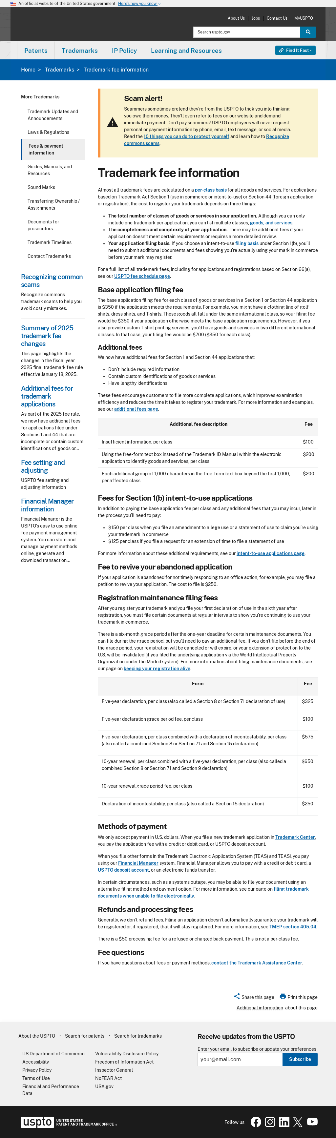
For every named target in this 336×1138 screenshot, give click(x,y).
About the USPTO (36, 1036)
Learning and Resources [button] (186, 50)
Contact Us (277, 18)
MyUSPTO (303, 18)
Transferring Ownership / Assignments (54, 204)
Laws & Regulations (48, 132)
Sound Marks (41, 187)
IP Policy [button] (124, 50)
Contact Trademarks (49, 256)
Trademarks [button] (80, 50)
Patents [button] (36, 50)
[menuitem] (36, 50)
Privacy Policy (37, 1070)
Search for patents (84, 1036)
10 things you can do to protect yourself (186, 136)
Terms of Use (36, 1078)
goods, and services (271, 222)
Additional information (260, 1007)
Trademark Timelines (50, 242)
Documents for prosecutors (43, 225)
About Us (236, 18)
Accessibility (35, 1062)
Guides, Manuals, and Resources (50, 170)
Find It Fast (294, 50)
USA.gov (104, 1086)
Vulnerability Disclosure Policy (126, 1053)
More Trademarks (40, 96)
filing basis (247, 243)
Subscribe (300, 1059)
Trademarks (59, 70)
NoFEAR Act (108, 1078)
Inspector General (114, 1070)
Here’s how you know (139, 4)
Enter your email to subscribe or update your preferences (257, 1049)
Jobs (256, 18)
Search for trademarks (138, 1036)
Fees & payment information (46, 149)
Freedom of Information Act (124, 1062)
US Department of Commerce (53, 1053)
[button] (253, 998)
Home (28, 70)
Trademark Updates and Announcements (53, 115)
